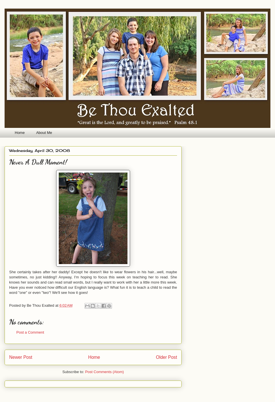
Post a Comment (30, 332)
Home (20, 132)
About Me (44, 132)
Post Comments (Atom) (104, 372)
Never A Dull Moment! (38, 162)
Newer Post (20, 357)
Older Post (166, 357)
